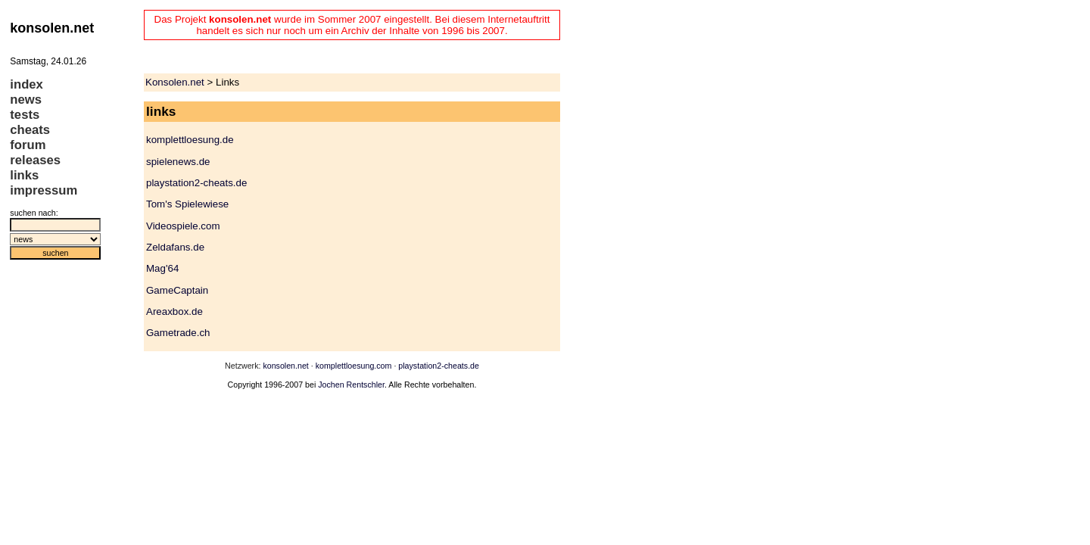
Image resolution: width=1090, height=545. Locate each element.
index (26, 84)
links (24, 175)
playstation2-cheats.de (196, 182)
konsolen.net (285, 365)
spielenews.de (178, 161)
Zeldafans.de (175, 247)
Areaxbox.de (174, 311)
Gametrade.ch (178, 332)
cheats (30, 130)
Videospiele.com (183, 226)
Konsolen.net (174, 82)
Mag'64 (162, 268)
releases (35, 160)
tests (24, 114)
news (26, 99)
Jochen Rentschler (351, 384)
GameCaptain (177, 290)
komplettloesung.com (354, 365)
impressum (43, 190)
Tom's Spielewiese (187, 204)
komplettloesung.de (190, 139)
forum (27, 145)
